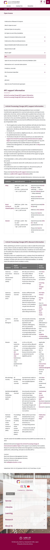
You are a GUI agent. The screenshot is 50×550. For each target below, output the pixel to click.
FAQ (39, 144)
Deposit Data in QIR (10, 49)
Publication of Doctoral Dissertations (15, 41)
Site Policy (29, 490)
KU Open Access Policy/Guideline (14, 33)
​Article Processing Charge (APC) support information (18, 95)
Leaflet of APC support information (19, 174)
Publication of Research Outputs (14, 21)
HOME (5, 9)
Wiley (6, 185)
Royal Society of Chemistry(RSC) (9, 206)
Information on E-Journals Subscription (16, 64)
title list (38, 191)
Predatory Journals (10, 68)
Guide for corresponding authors (43, 336)
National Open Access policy (12, 29)
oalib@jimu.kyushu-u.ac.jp (14, 462)
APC (6, 56)
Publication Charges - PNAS (42, 416)
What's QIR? (8, 52)
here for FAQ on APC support (18, 172)
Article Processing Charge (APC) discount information (19, 97)
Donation (30, 6)
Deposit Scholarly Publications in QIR (15, 37)
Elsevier (7, 221)
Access (9, 6)
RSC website (40, 209)
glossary (7, 80)
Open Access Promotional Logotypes (15, 84)
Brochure (41, 401)
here (39, 196)
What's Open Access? (10, 25)
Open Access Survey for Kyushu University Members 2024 (20, 60)
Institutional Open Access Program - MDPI (42, 395)
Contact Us (19, 6)
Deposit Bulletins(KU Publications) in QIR (16, 45)
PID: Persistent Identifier (11, 72)
